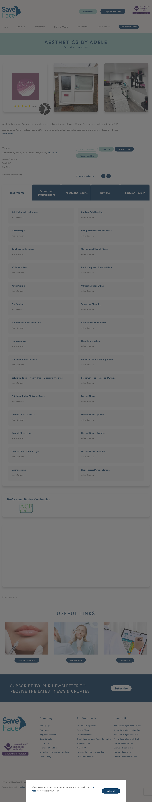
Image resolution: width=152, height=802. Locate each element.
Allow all (111, 791)
